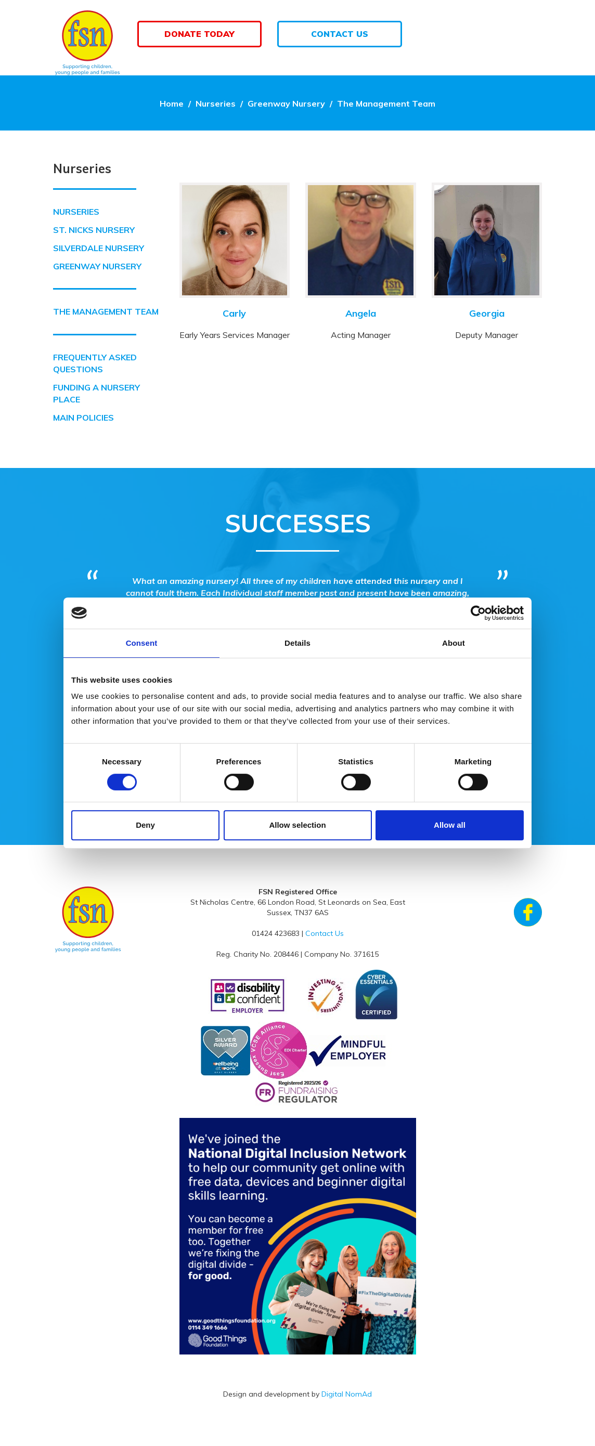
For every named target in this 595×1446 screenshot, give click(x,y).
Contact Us (339, 34)
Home (172, 103)
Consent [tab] (142, 643)
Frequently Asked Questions (95, 363)
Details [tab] (297, 643)
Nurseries (216, 103)
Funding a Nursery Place (96, 393)
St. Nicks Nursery (94, 230)
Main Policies (83, 417)
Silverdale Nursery (98, 248)
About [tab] (453, 643)
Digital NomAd (346, 1394)
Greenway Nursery (286, 103)
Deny (145, 824)
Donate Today (199, 34)
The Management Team (386, 103)
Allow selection (297, 824)
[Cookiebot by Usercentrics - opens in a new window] (478, 613)
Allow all (449, 824)
